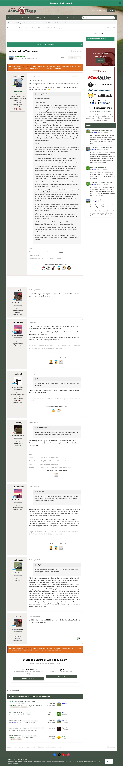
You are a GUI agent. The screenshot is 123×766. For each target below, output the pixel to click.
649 (35, 735)
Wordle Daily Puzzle (15, 735)
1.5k (18, 393)
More (73, 18)
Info (16, 18)
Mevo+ (99, 111)
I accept (110, 761)
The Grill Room (29, 737)
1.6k (18, 309)
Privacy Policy (96, 761)
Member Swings (30, 722)
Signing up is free (22, 761)
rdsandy (18, 423)
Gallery (26, 23)
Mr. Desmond (18, 322)
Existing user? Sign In (98, 10)
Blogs (33, 23)
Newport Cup (48, 18)
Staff (56, 23)
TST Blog (18, 23)
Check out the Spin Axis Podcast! (60, 3)
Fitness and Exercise (31, 58)
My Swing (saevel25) (15, 720)
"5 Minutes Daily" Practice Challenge (24, 701)
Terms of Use (86, 761)
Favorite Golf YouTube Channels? (19, 728)
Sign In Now (61, 676)
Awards (40, 23)
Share (63, 57)
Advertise (66, 18)
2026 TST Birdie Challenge (17, 713)
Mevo (94, 111)
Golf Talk (29, 715)
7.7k (18, 341)
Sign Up (111, 10)
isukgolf (18, 374)
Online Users (65, 23)
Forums (10, 23)
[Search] (91, 17)
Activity (22, 18)
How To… (57, 18)
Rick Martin (18, 560)
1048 (23, 703)
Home (9, 18)
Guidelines (49, 23)
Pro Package (107, 111)
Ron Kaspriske (41, 94)
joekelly (18, 290)
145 (35, 720)
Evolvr (61, 252)
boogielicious (18, 76)
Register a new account (28, 678)
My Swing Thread (34, 255)
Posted (103, 132)
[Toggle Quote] (35, 94)
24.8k (17, 94)
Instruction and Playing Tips (34, 705)
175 (18, 441)
